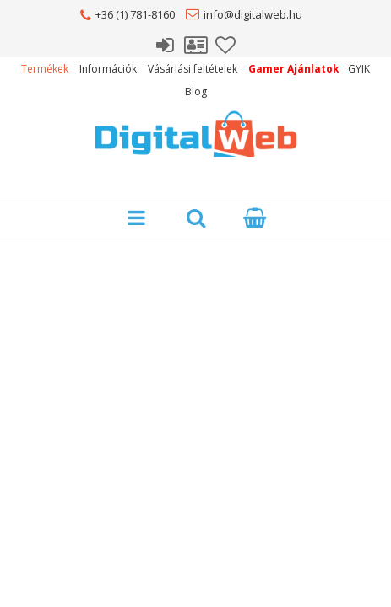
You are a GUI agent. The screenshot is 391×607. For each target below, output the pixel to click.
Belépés (165, 43)
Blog (196, 91)
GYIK (359, 69)
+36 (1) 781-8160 (135, 14)
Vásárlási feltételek (192, 69)
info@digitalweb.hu (253, 14)
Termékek (44, 69)
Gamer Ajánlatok (293, 69)
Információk (108, 69)
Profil (196, 43)
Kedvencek (226, 43)
